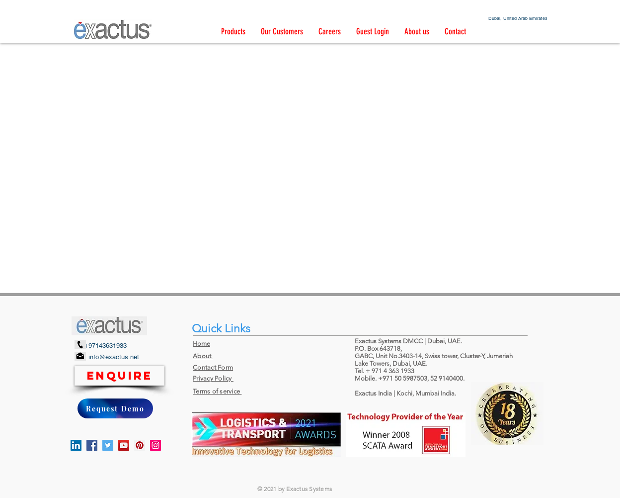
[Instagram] (155, 445)
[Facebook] (91, 445)
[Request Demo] (115, 408)
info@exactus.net (113, 357)
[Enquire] (119, 376)
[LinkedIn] (76, 445)
